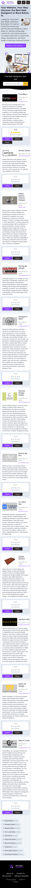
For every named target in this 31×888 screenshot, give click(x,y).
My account (6, 876)
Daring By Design (23, 267)
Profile (7, 139)
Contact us (20, 873)
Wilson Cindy (24, 740)
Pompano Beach (11, 824)
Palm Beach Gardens (13, 854)
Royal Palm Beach (12, 839)
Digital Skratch (22, 557)
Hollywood (9, 847)
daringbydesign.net (25, 275)
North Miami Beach (12, 850)
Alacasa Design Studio (22, 393)
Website (17, 139)
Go (25, 84)
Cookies (15, 882)
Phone (7, 142)
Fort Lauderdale (11, 832)
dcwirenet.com (23, 511)
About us (9, 873)
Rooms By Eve (23, 454)
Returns (22, 879)
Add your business (21, 876)
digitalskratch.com (24, 566)
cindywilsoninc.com (25, 748)
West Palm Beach (12, 843)
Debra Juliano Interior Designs (22, 196)
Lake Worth (10, 836)
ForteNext (23, 94)
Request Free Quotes (15, 45)
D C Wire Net (22, 503)
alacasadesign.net (24, 402)
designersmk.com (24, 326)
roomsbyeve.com (24, 462)
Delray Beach (10, 821)
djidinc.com (22, 207)
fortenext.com (23, 101)
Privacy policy (11, 879)
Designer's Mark (23, 317)
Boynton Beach (11, 828)
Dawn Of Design (22, 685)
